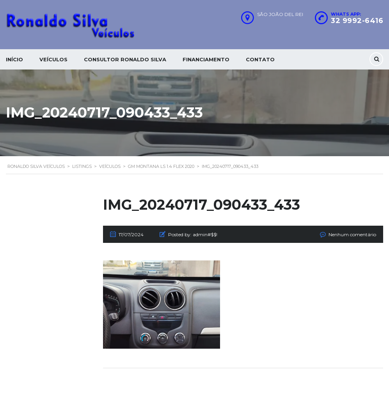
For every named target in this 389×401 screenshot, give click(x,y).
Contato (260, 59)
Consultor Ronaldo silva (125, 59)
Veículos (53, 59)
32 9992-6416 (357, 20)
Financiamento (206, 59)
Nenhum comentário (352, 234)
